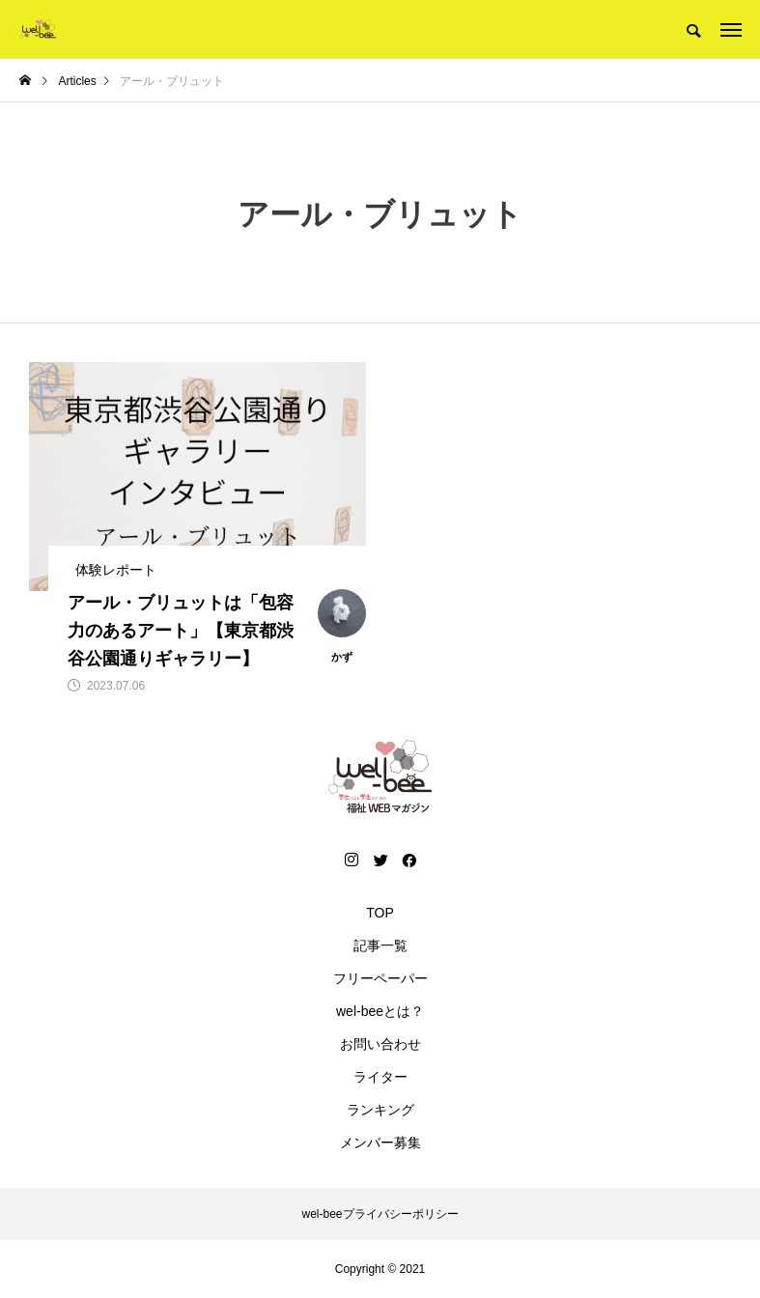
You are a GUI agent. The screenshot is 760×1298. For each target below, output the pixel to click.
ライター (380, 1077)
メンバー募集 (380, 1142)
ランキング (380, 1109)
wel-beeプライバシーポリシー (379, 1214)
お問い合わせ (380, 1044)
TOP (380, 912)
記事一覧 (380, 945)
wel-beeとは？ (380, 1011)
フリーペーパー (380, 978)
